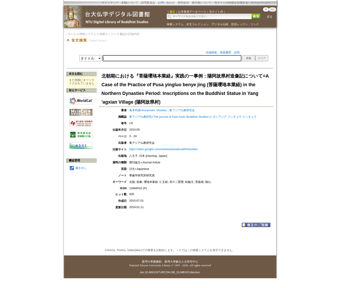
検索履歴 (225, 52)
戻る (269, 16)
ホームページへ (261, 2)
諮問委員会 (148, 2)
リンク (254, 24)
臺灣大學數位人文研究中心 (181, 261)
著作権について (201, 2)
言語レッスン (239, 24)
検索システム (175, 24)
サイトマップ (109, 2)
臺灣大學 (147, 261)
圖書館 (157, 261)
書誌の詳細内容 (129, 34)
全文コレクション (197, 24)
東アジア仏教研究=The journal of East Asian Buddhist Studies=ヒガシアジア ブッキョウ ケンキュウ (193, 116)
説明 (237, 52)
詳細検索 (211, 52)
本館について (129, 2)
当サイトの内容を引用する (231, 2)
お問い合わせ (166, 2)
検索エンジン (108, 34)
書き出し (81, 168)
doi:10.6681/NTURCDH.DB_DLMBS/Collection (170, 272)
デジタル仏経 (219, 24)
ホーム (72, 34)
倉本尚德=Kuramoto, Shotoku (148, 110)
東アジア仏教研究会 (182, 110)
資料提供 (183, 2)
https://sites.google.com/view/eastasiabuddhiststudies (163, 149)
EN (272, 9)
